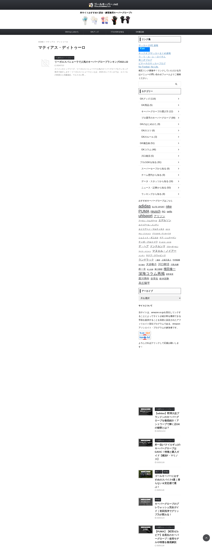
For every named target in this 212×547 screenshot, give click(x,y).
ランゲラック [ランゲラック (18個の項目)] (146, 256)
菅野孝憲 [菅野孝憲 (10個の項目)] (169, 269)
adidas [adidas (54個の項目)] (145, 206)
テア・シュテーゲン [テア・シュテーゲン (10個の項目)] (168, 235)
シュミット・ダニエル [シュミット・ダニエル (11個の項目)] (148, 235)
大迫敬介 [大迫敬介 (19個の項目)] (151, 260)
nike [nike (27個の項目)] (169, 206)
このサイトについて (123, 532)
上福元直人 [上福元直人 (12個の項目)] (166, 256)
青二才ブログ (144, 60)
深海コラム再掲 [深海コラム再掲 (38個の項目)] (152, 269)
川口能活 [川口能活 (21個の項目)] (163, 260)
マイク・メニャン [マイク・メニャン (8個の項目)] (145, 248)
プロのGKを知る (117, 32)
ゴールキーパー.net (106, 538)
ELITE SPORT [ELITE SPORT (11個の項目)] (158, 207)
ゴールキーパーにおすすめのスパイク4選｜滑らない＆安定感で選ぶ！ (168, 462)
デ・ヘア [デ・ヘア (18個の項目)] (144, 243)
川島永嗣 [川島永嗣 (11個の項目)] (175, 260)
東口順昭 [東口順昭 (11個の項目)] (158, 265)
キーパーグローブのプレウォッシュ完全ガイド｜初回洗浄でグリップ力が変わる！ (168, 485)
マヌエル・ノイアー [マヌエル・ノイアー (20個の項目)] (164, 247)
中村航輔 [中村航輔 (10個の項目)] (176, 256)
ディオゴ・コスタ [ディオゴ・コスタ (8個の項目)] (165, 239)
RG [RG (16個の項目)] (164, 210)
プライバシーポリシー (89, 532)
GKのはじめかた (72, 32)
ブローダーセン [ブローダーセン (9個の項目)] (172, 244)
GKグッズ (95, 32)
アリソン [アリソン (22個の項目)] (159, 215)
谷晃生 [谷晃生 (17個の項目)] (154, 273)
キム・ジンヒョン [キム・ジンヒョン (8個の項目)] (145, 231)
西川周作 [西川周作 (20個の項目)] (144, 273)
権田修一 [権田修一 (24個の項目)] (170, 264)
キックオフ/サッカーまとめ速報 (153, 53)
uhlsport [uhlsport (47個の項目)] (146, 215)
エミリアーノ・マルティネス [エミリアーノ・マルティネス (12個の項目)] (151, 227)
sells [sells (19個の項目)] (169, 210)
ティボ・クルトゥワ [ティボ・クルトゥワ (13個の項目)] (148, 239)
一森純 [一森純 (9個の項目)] (157, 256)
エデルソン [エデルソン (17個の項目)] (164, 219)
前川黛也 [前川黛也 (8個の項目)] (142, 260)
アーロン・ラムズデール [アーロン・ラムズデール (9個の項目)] (148, 219)
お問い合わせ (107, 532)
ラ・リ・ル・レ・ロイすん (150, 57)
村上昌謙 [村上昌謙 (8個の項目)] (150, 265)
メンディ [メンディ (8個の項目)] (142, 252)
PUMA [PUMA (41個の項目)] (144, 210)
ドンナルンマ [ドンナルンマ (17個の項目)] (157, 243)
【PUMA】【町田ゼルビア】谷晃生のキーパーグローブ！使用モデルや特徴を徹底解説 (168, 508)
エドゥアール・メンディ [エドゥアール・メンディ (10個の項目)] (149, 223)
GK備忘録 (140, 32)
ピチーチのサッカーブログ (150, 63)
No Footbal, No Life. (147, 67)
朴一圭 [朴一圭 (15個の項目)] (142, 264)
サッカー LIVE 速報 (147, 45)
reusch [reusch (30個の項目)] (155, 210)
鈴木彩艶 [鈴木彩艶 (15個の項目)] (164, 273)
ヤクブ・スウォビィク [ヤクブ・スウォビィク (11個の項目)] (156, 252)
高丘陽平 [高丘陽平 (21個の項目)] (144, 277)
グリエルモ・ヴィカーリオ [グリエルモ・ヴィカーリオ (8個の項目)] (161, 231)
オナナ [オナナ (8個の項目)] (168, 227)
